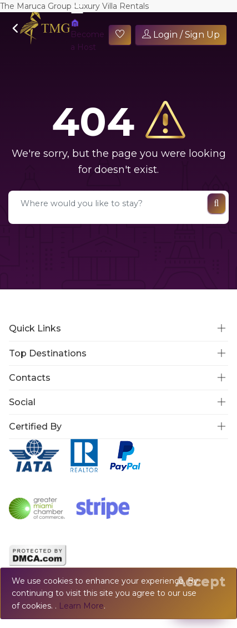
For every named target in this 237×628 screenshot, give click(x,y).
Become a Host (87, 35)
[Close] (200, 581)
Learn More (81, 606)
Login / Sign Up (181, 34)
